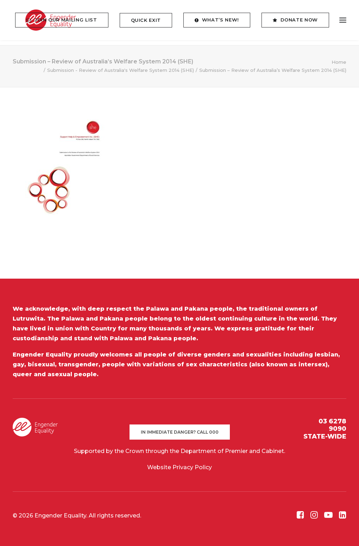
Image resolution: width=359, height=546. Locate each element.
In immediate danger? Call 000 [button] (180, 432)
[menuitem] (64, 22)
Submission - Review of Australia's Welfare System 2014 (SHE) (120, 70)
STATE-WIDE (324, 436)
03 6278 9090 (332, 425)
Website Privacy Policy (179, 467)
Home (339, 62)
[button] (343, 22)
